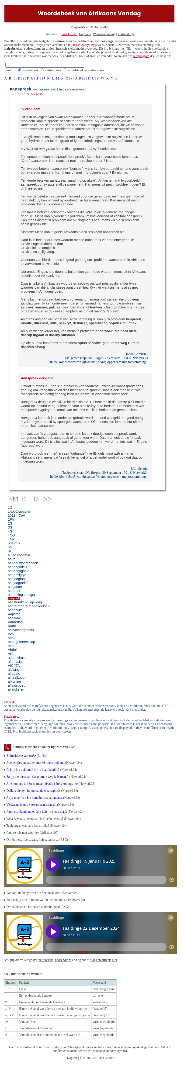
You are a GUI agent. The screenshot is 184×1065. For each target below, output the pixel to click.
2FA (11, 519)
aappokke (15, 610)
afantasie (15, 662)
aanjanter (15, 587)
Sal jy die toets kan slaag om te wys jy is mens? (38, 776)
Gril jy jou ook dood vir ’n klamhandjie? (33, 769)
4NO (11, 535)
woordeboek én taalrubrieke (85, 70)
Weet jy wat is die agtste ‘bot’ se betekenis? (34, 818)
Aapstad (14, 614)
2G (10, 523)
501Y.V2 (14, 543)
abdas (12, 646)
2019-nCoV (16, 515)
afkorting (14, 681)
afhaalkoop (16, 677)
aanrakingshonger (21, 595)
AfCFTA (14, 665)
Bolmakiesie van (21, 755)
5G (10, 547)
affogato (14, 673)
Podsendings (126, 34)
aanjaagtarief (18, 583)
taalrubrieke (53, 70)
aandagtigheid (18, 571)
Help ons (84, 34)
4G (10, 531)
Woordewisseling (104, 34)
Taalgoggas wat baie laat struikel (27, 825)
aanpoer (14, 591)
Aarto (12, 626)
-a (9, 551)
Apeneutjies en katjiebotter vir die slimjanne (35, 762)
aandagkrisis (17, 567)
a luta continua (19, 555)
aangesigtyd (17, 575)
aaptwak (14, 618)
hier (114, 960)
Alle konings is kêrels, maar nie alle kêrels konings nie (42, 783)
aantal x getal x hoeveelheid (29, 606)
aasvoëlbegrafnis (21, 630)
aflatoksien (16, 689)
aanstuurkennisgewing (25, 602)
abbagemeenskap (21, 642)
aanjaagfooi (17, 579)
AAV (11, 634)
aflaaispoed (16, 685)
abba (12, 638)
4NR (11, 539)
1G (10, 507)
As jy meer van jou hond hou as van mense (34, 797)
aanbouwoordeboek (23, 563)
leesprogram (141, 56)
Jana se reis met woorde (22, 832)
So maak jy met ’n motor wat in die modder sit (37, 900)
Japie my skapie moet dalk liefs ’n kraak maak (37, 811)
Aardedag (15, 622)
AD (10, 654)
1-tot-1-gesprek (19, 511)
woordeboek (31, 70)
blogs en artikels (100, 960)
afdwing (14, 669)
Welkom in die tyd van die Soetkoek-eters (33, 893)
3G (10, 527)
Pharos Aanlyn (80, 45)
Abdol (12, 650)
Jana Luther (69, 34)
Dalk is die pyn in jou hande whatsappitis (33, 790)
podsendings (63, 960)
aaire (12, 559)
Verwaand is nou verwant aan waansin (31, 804)
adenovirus (16, 658)
